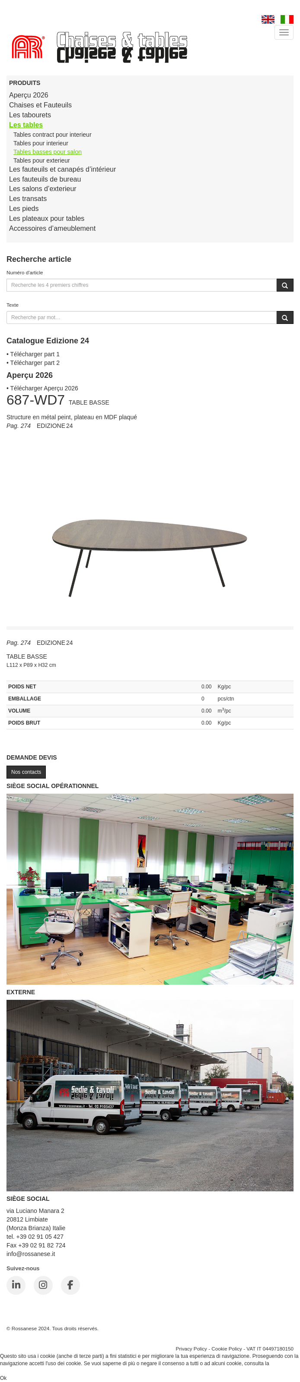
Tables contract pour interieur (52, 134)
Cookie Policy (226, 1348)
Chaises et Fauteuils (40, 105)
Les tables (26, 125)
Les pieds (24, 208)
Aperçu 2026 (28, 95)
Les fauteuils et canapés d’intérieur (62, 169)
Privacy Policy (191, 1348)
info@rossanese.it (30, 1253)
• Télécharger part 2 (33, 362)
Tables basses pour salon (47, 151)
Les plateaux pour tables (46, 218)
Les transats (28, 198)
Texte (12, 305)
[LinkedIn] (16, 1285)
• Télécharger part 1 (33, 354)
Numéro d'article (24, 272)
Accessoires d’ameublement (52, 228)
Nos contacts (26, 772)
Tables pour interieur (40, 143)
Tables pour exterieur (41, 160)
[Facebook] (70, 1285)
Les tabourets (30, 115)
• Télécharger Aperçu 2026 (42, 388)
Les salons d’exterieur (43, 188)
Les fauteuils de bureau (45, 179)
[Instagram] (43, 1285)
